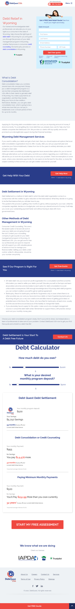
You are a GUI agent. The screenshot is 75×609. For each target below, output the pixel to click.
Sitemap (51, 579)
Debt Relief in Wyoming (64, 177)
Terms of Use (49, 57)
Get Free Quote (60, 266)
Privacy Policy (41, 57)
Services (56, 574)
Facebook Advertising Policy (61, 57)
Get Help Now (61, 173)
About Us (24, 574)
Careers (34, 574)
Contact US (62, 337)
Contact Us (45, 574)
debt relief (6, 37)
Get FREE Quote (34, 606)
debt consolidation (9, 49)
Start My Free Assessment (37, 524)
